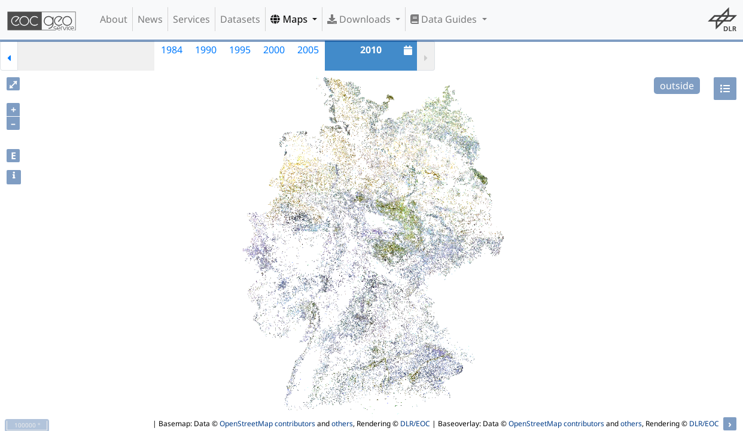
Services (191, 19)
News (150, 19)
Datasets (240, 19)
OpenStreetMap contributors (267, 423)
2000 (274, 49)
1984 (171, 49)
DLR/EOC (415, 423)
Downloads (360, 19)
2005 (308, 49)
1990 (206, 49)
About (113, 19)
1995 (240, 49)
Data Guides (444, 19)
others (342, 423)
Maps (290, 19)
